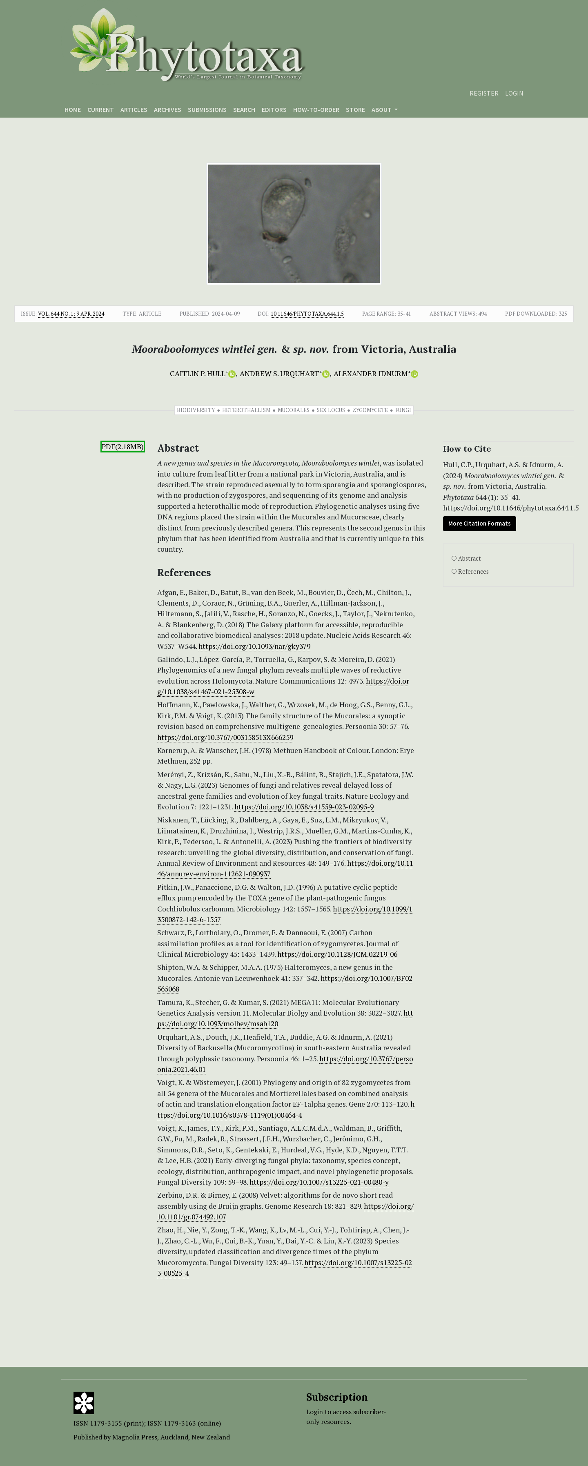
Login (514, 93)
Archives (167, 109)
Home (73, 109)
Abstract (469, 558)
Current (100, 109)
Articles (133, 109)
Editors (274, 109)
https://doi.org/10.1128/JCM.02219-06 (337, 954)
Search (244, 109)
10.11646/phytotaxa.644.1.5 (307, 313)
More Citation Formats (479, 523)
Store (355, 109)
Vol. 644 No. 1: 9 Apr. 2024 (71, 313)
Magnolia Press (134, 1437)
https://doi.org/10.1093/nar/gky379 (254, 646)
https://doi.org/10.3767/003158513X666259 (225, 737)
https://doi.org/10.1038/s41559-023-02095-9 (304, 806)
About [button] (382, 109)
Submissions (207, 109)
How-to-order (316, 109)
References (473, 571)
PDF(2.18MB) (123, 446)
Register (484, 93)
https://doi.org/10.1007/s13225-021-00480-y (319, 1182)
